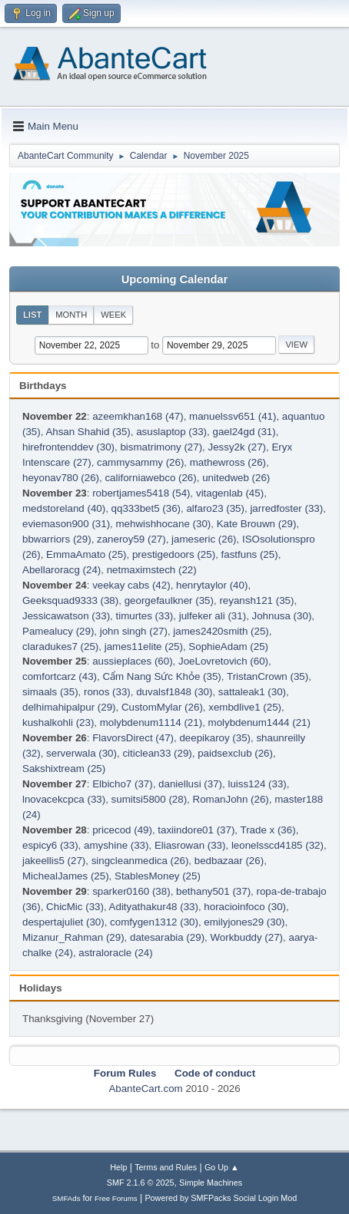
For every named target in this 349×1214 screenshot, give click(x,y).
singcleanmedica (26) (140, 860)
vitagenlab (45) (230, 493)
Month (71, 314)
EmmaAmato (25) (86, 554)
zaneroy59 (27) (131, 539)
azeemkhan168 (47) (138, 416)
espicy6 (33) (50, 845)
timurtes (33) (144, 616)
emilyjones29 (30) (244, 922)
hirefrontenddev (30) (68, 447)
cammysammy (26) (140, 462)
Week (113, 314)
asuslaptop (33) (171, 431)
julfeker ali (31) (212, 616)
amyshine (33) (116, 845)
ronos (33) (107, 692)
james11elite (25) (144, 646)
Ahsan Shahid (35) (87, 431)
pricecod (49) (122, 830)
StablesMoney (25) (158, 876)
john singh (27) (134, 631)
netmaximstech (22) (152, 570)
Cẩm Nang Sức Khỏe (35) (161, 676)
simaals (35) (50, 692)
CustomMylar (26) (162, 707)
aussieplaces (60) (132, 661)
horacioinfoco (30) (245, 906)
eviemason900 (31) (66, 523)
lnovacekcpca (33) (63, 799)
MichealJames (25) (65, 876)
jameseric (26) (203, 539)
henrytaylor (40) (212, 585)
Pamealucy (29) (58, 631)
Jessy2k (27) (237, 447)
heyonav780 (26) (60, 477)
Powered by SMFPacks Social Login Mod (221, 1197)
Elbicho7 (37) (122, 784)
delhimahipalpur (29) (69, 707)
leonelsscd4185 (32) (277, 845)
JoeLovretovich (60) (223, 661)
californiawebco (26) (150, 477)
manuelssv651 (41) (232, 416)
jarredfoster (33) (286, 508)
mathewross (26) (228, 462)
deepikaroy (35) (215, 738)
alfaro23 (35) (215, 508)
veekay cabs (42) (131, 585)
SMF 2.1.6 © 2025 (140, 1182)
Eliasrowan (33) (190, 845)
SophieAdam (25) (228, 646)
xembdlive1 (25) (244, 707)
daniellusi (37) (190, 784)
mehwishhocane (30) (163, 523)
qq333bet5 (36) (146, 508)
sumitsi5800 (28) (149, 799)
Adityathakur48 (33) (153, 906)
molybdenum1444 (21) (259, 722)
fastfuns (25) (249, 554)
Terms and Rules (166, 1167)
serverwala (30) (81, 753)
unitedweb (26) (236, 477)
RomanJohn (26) (231, 799)
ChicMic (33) (75, 906)
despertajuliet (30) (63, 922)
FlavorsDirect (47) (133, 738)
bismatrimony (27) (161, 447)
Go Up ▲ (221, 1167)
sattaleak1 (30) (252, 692)
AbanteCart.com (145, 1088)
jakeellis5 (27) (53, 860)
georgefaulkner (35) (169, 600)
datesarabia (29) (167, 937)
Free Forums (116, 1198)
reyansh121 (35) (256, 600)
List (32, 314)
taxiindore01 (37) (196, 830)
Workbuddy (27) (246, 937)
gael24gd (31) (243, 431)
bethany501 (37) (213, 891)
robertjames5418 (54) (141, 493)
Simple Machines (210, 1182)
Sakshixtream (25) (63, 768)
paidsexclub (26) (235, 753)
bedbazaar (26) (229, 860)
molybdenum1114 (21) (151, 722)
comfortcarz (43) (59, 676)
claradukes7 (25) (60, 646)
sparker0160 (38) (131, 891)
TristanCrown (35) (267, 676)
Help (118, 1167)
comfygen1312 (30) (154, 922)
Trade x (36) (268, 830)
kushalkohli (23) (58, 722)
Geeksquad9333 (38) (70, 600)
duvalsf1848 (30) (174, 692)
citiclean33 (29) (156, 753)
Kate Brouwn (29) (257, 523)
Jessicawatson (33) (66, 616)
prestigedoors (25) (173, 554)
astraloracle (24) (115, 952)
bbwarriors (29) (56, 539)
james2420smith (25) (220, 631)
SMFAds (66, 1198)
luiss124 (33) (257, 784)
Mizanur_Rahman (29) (73, 937)
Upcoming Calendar (174, 279)
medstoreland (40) (63, 508)
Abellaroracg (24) (61, 570)
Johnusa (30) (282, 616)
